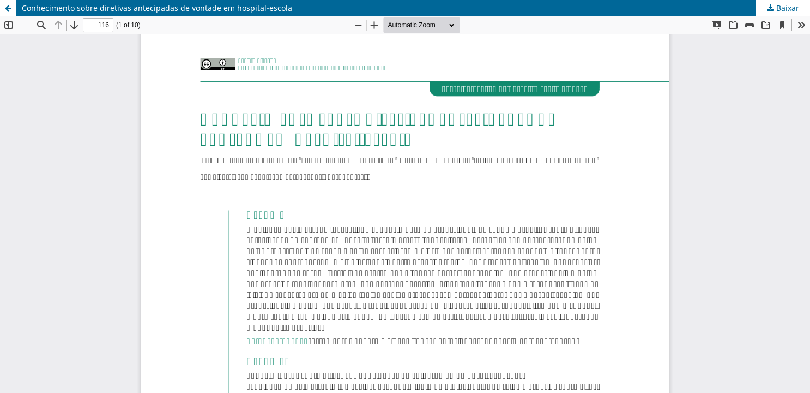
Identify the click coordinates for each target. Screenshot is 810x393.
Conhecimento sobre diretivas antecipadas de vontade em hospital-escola (157, 8)
